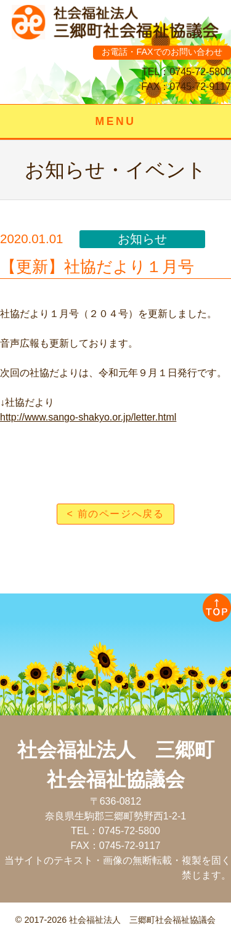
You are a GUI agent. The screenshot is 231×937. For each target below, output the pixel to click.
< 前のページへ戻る (115, 514)
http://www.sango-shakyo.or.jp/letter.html (88, 417)
